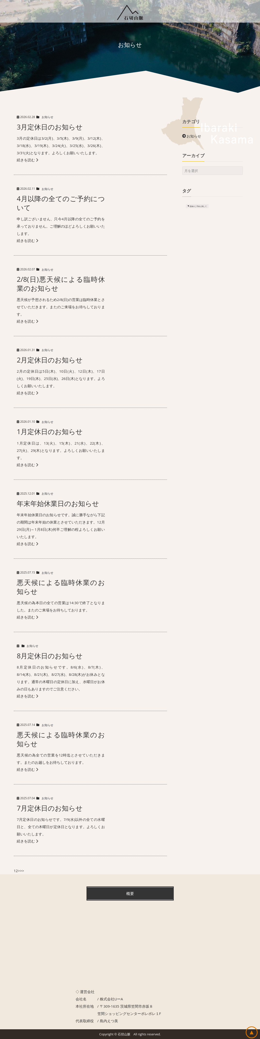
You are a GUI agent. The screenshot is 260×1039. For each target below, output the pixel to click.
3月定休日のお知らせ (50, 126)
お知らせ (47, 117)
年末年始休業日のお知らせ (58, 503)
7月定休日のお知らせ (50, 808)
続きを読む (27, 159)
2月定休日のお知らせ (50, 359)
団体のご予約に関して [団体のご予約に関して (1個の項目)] (198, 206)
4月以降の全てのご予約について (61, 203)
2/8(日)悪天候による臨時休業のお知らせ (61, 283)
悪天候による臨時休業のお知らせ (61, 587)
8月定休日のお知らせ (50, 655)
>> (22, 870)
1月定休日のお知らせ (50, 431)
